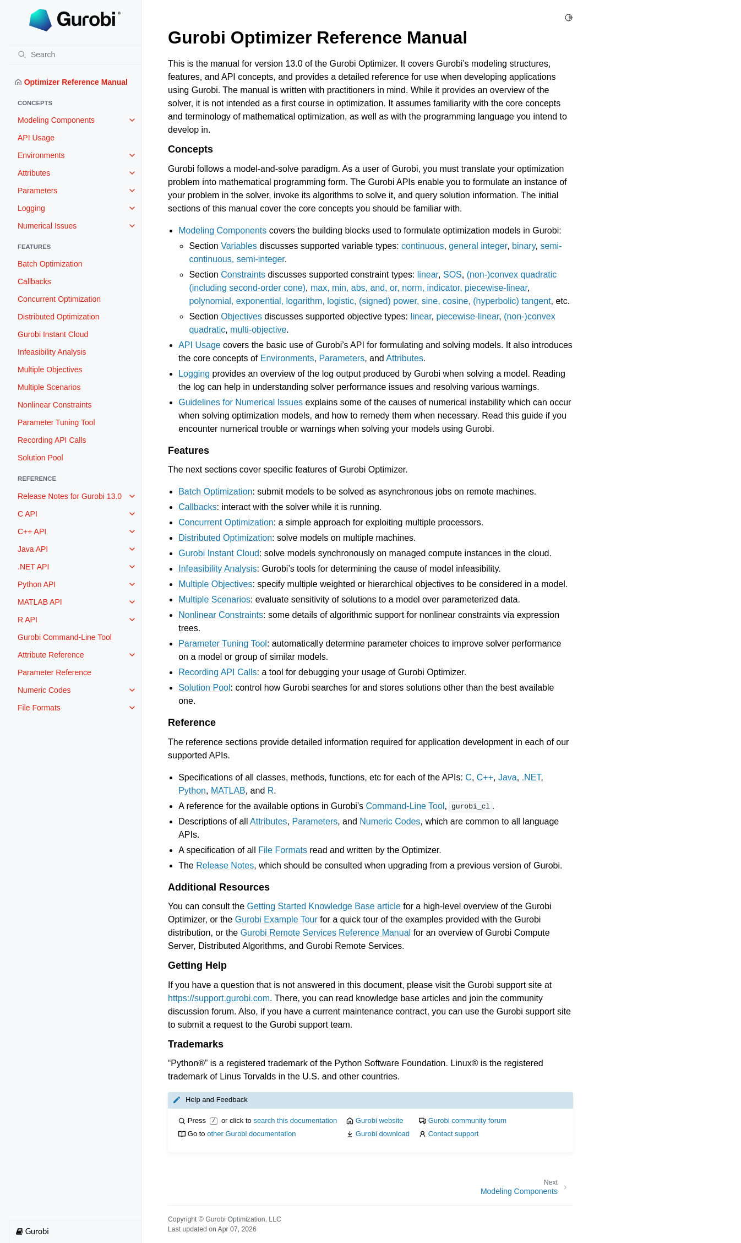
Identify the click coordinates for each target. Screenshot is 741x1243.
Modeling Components (56, 120)
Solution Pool (40, 457)
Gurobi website (380, 1120)
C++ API (32, 531)
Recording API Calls (52, 440)
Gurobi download (383, 1134)
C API (27, 513)
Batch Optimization (50, 263)
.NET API (33, 566)
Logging (31, 208)
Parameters (37, 190)
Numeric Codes (44, 690)
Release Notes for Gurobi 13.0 (70, 496)
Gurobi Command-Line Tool (65, 637)
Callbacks (34, 281)
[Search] (75, 54)
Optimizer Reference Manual (71, 82)
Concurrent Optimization (59, 299)
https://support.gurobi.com (219, 998)
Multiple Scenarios (49, 387)
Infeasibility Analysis (52, 352)
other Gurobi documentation (251, 1134)
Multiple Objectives (50, 369)
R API (27, 619)
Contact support (453, 1134)
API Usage (36, 137)
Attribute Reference (51, 654)
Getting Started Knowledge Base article (324, 906)
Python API (37, 584)
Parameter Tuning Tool (56, 422)
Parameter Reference (54, 672)
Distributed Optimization (59, 316)
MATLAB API (40, 602)
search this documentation (295, 1120)
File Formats (39, 707)
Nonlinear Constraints (55, 404)
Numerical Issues (47, 225)
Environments (41, 155)
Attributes (34, 173)
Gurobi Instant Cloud (53, 334)
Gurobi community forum (467, 1120)
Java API (33, 549)
